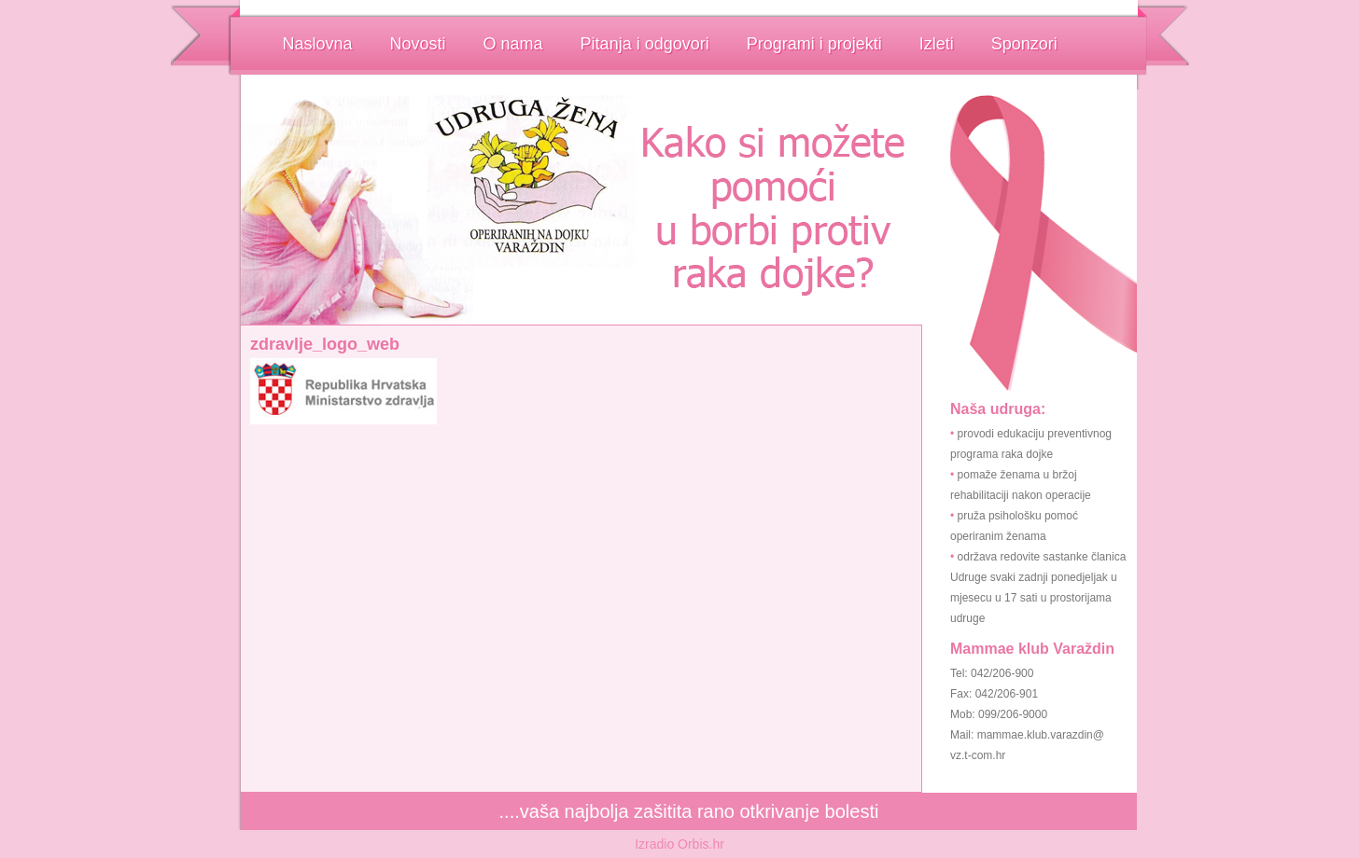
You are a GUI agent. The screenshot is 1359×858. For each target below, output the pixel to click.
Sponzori (1024, 44)
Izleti (936, 44)
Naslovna (318, 44)
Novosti (418, 44)
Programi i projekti (814, 44)
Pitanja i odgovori (645, 44)
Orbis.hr (701, 844)
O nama (513, 44)
